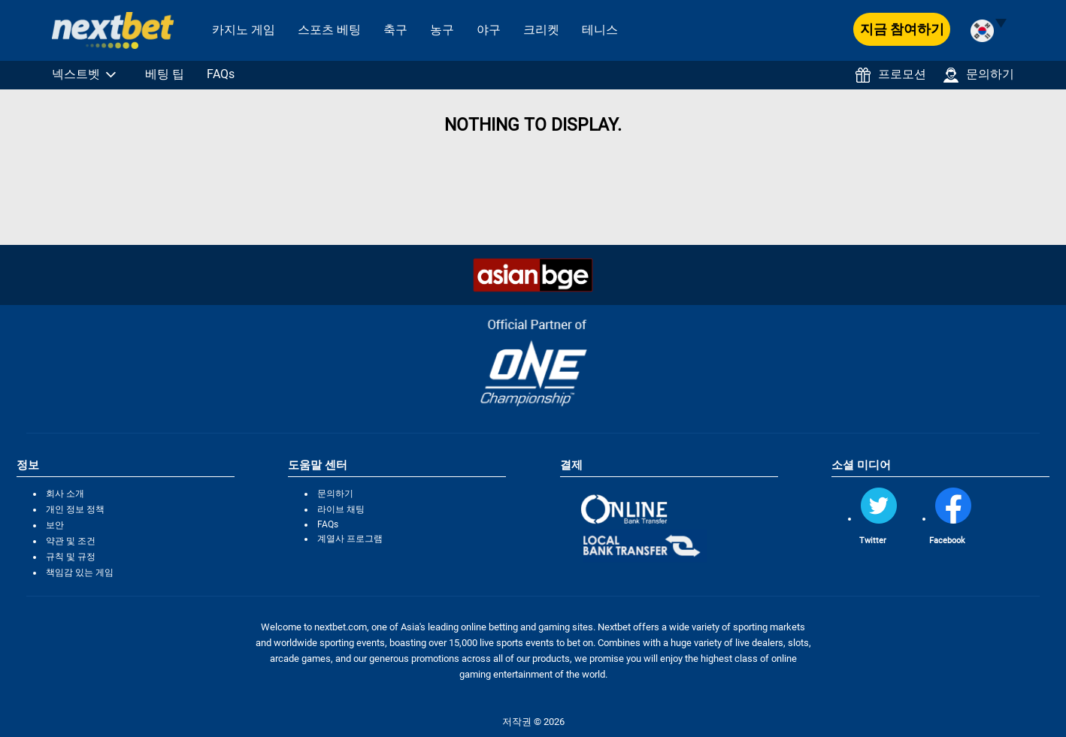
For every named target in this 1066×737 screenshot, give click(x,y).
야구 (489, 30)
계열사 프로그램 (350, 538)
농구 (442, 30)
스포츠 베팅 (329, 30)
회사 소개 (65, 493)
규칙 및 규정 (70, 556)
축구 (395, 30)
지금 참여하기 (902, 29)
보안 (55, 525)
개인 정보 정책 (75, 509)
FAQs (221, 74)
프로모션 (891, 75)
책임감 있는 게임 (80, 572)
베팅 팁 (164, 74)
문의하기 (978, 75)
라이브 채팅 (341, 509)
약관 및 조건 (70, 541)
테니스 (600, 30)
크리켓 (541, 30)
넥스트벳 (76, 74)
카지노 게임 (243, 30)
